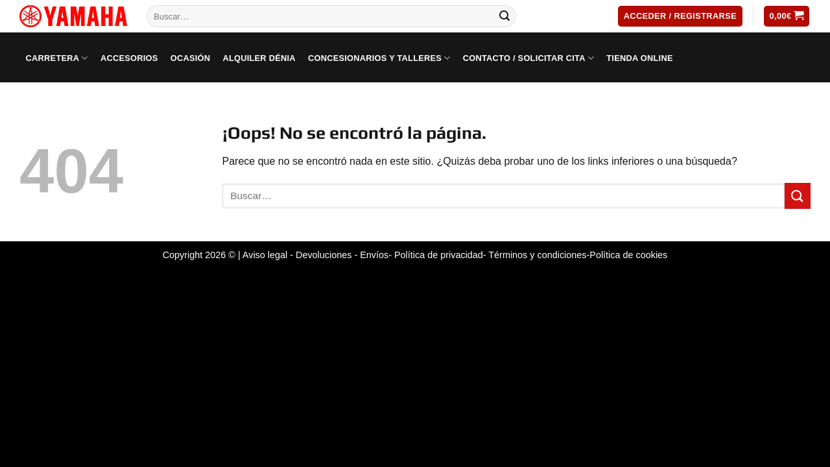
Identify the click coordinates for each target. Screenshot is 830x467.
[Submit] (504, 16)
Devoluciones (323, 255)
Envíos (374, 255)
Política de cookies (628, 255)
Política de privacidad (438, 255)
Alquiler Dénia (258, 58)
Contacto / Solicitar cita (528, 58)
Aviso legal (265, 255)
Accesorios (129, 58)
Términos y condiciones (537, 255)
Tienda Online (639, 58)
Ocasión (191, 58)
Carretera (57, 58)
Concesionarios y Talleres (379, 58)
